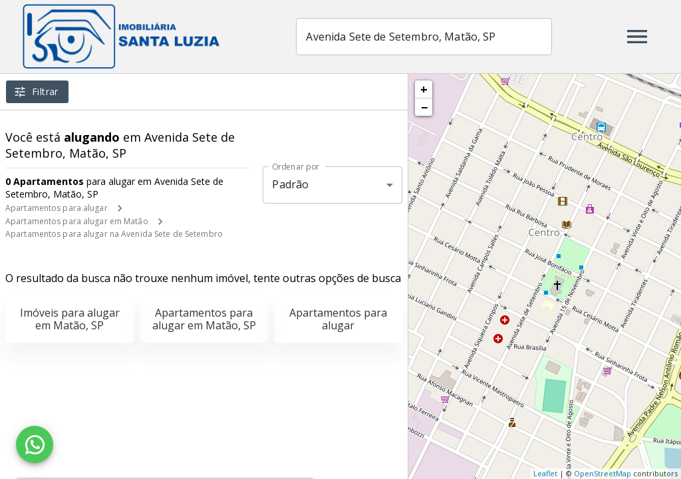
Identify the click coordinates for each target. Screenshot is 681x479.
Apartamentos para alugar (56, 208)
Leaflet (545, 473)
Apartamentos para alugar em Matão (76, 221)
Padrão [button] (290, 184)
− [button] (424, 107)
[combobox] (426, 36)
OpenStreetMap (602, 473)
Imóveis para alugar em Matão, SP (70, 319)
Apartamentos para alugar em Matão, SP (204, 319)
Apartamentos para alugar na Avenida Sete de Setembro (114, 234)
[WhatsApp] (34, 444)
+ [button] (424, 89)
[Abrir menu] (637, 36)
